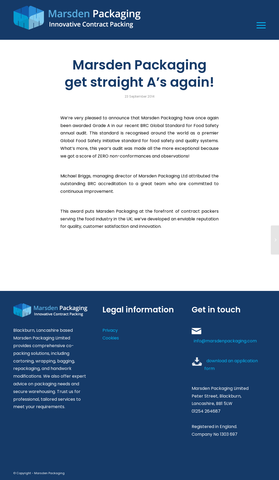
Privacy (110, 330)
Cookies (110, 338)
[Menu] (259, 25)
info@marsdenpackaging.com (225, 341)
